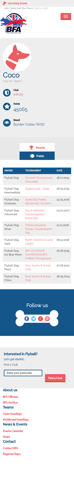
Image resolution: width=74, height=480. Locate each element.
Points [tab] (37, 156)
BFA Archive (10, 402)
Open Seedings (12, 413)
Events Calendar (13, 431)
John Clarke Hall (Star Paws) (18, 8)
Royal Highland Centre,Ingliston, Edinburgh (35, 214)
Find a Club (55, 378)
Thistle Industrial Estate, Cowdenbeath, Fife (39, 229)
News (6, 436)
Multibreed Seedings (16, 419)
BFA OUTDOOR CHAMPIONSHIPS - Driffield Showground (38, 254)
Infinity (18, 94)
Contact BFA (10, 448)
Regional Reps (11, 454)
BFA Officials (10, 396)
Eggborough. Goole (37, 188)
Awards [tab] (37, 147)
